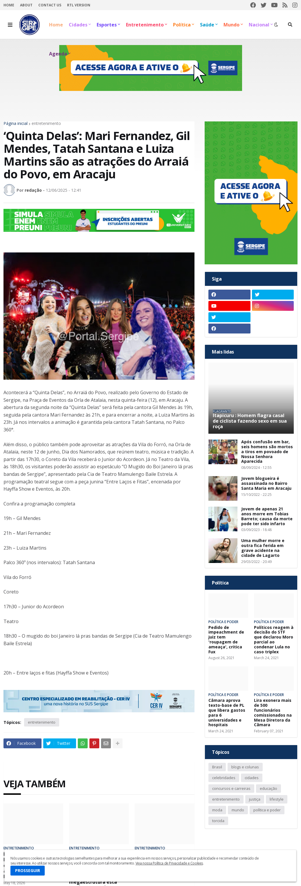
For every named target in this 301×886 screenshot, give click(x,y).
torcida (218, 820)
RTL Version (78, 5)
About (26, 5)
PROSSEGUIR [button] (27, 870)
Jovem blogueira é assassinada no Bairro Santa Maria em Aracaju (266, 483)
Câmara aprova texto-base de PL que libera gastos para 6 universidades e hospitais (226, 712)
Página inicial (15, 123)
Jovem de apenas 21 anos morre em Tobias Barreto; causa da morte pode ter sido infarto (267, 516)
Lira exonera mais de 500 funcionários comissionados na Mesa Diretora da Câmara (273, 712)
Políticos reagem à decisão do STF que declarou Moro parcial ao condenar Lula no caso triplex (273, 639)
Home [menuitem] (56, 24)
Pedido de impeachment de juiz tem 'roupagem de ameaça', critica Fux (226, 639)
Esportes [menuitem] (107, 24)
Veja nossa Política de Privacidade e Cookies (169, 863)
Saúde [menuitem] (207, 24)
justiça (254, 799)
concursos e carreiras (231, 788)
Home (8, 5)
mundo (238, 810)
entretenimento (46, 123)
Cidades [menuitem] (78, 24)
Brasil (217, 767)
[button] (10, 25)
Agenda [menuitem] (58, 54)
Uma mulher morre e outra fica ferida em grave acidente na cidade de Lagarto (262, 548)
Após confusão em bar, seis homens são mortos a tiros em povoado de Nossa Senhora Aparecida (267, 452)
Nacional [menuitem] (259, 24)
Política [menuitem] (182, 24)
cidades (252, 777)
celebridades (223, 777)
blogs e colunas (245, 767)
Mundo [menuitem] (231, 24)
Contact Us (49, 5)
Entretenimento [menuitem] (145, 24)
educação (268, 788)
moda (217, 810)
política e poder (267, 810)
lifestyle (277, 799)
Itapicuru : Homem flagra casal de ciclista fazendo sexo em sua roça (250, 421)
